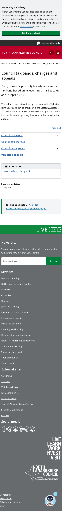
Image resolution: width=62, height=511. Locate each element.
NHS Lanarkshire (10, 392)
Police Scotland (8, 398)
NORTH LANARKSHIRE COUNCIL (21, 52)
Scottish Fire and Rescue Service (17, 404)
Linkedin (27, 429)
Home (4, 63)
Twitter (10, 429)
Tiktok (32, 429)
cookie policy (26, 26)
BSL (2, 505)
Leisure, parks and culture (14, 312)
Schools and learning (11, 346)
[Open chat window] (51, 499)
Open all (56, 127)
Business (5, 289)
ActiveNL (5, 381)
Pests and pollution (11, 323)
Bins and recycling (10, 278)
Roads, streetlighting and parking (18, 340)
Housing (5, 301)
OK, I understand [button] (31, 33)
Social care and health (12, 352)
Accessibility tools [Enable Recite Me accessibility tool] (51, 43)
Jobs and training (10, 306)
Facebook (4, 429)
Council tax (16, 63)
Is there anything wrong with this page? (26, 208)
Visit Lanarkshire (9, 387)
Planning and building (12, 329)
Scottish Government (12, 409)
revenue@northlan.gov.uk (17, 171)
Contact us (5, 494)
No (36, 204)
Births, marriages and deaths (16, 284)
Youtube (15, 429)
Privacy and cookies (10, 502)
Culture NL (6, 375)
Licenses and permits (12, 318)
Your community (9, 357)
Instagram (21, 429)
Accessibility (6, 498)
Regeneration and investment (16, 335)
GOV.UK (5, 415)
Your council (7, 363)
